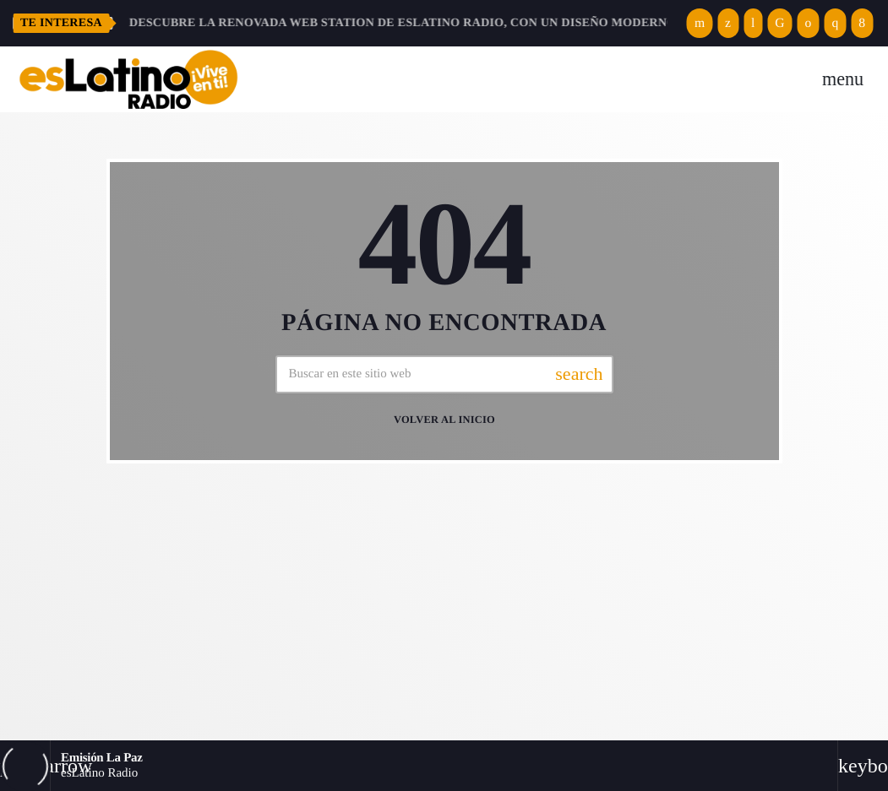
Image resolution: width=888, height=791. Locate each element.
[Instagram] (835, 23)
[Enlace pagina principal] (128, 79)
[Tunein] (753, 23)
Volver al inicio (444, 420)
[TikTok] (779, 23)
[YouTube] (699, 23)
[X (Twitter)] (727, 23)
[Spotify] (809, 23)
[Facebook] (862, 23)
